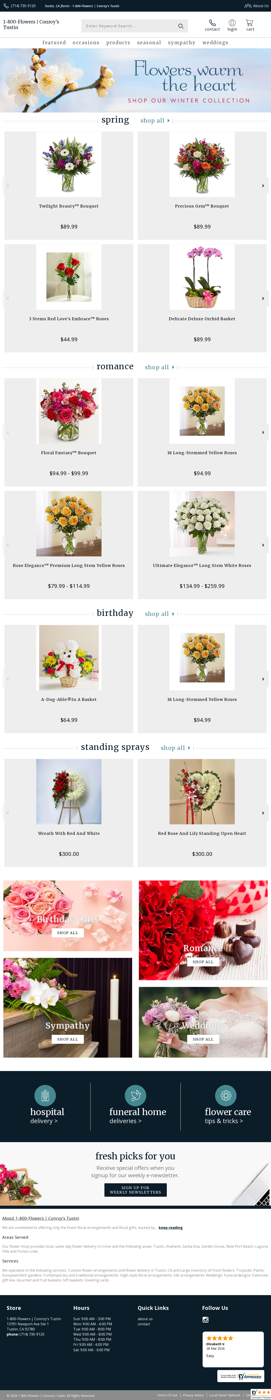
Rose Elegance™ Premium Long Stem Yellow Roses (69, 565)
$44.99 (69, 339)
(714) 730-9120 (23, 5)
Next (264, 185)
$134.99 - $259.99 (202, 586)
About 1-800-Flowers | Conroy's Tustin (40, 1218)
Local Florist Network (224, 1395)
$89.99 (69, 226)
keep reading (171, 1227)
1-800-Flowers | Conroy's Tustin (31, 24)
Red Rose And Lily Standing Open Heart (202, 833)
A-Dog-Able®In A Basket (69, 699)
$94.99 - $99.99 (68, 473)
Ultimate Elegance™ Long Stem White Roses (202, 565)
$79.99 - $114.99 (69, 586)
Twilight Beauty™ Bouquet (69, 206)
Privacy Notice (193, 1395)
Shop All (153, 120)
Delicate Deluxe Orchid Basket (202, 318)
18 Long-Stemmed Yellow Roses (202, 452)
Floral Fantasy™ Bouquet (69, 452)
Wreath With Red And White (69, 833)
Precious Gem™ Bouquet (202, 206)
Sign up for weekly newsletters (135, 1190)
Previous (7, 185)
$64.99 (69, 719)
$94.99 (202, 473)
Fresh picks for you (135, 1165)
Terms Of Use (167, 1395)
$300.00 (69, 853)
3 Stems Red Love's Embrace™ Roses (69, 318)
